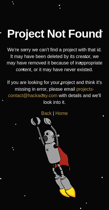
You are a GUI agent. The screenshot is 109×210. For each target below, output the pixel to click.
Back (46, 113)
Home (61, 113)
